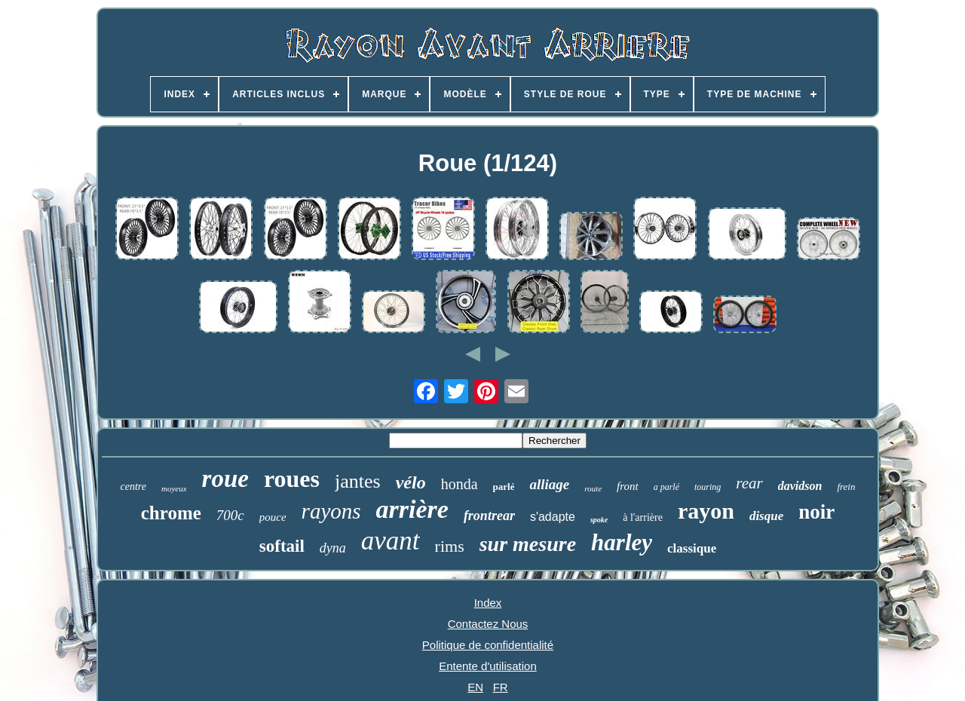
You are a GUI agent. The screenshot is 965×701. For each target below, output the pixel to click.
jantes (358, 481)
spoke (599, 520)
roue (225, 478)
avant (390, 541)
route (593, 488)
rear (749, 483)
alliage (549, 484)
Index (488, 602)
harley (621, 542)
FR (500, 687)
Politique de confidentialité (487, 644)
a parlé (666, 487)
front (628, 486)
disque (766, 516)
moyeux (174, 488)
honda (459, 484)
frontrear (489, 515)
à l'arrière (643, 517)
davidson (800, 485)
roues (292, 478)
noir (816, 511)
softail (282, 546)
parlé (504, 486)
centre (133, 486)
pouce (272, 517)
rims (449, 546)
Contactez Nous (488, 623)
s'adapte (552, 516)
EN (475, 687)
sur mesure (527, 544)
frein (846, 486)
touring (707, 487)
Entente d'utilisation (488, 666)
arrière (412, 509)
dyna (333, 548)
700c (230, 515)
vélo (411, 482)
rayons (331, 511)
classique (691, 548)
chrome (171, 513)
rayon (706, 510)
